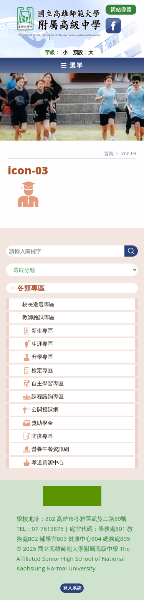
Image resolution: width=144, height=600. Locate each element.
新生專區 (42, 330)
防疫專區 (42, 435)
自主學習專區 (47, 383)
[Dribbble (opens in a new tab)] (121, 10)
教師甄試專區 (38, 317)
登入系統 (72, 588)
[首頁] (108, 153)
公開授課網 (44, 409)
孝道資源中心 (47, 462)
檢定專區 (42, 370)
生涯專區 (42, 343)
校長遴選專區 (38, 304)
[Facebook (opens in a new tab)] (113, 25)
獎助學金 (42, 422)
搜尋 (11, 240)
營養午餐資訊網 (50, 448)
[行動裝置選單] (72, 65)
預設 (78, 52)
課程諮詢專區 (47, 396)
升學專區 (42, 356)
